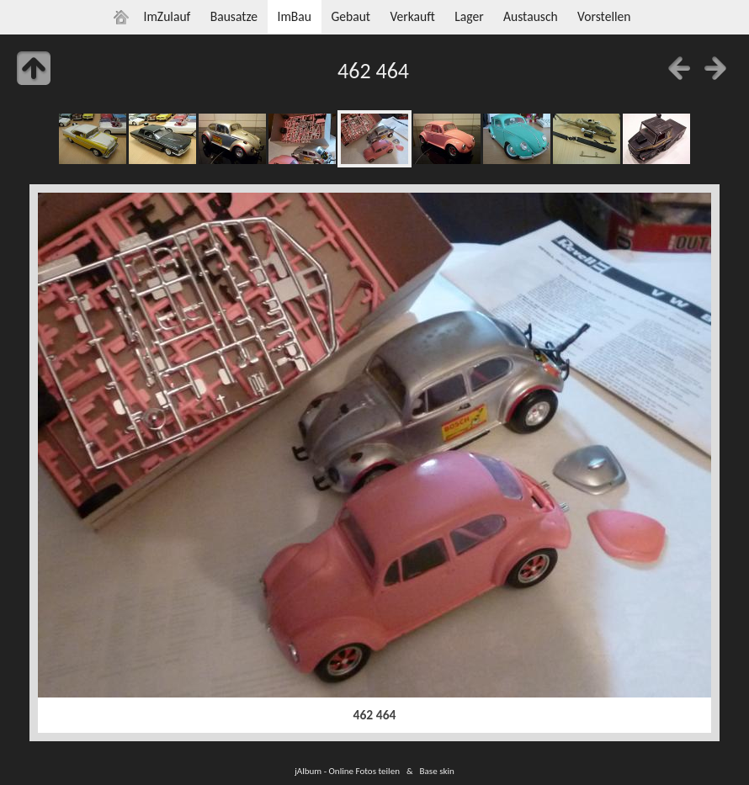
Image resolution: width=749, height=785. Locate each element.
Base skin (437, 771)
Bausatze (234, 16)
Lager (468, 16)
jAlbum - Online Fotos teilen (347, 771)
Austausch (530, 16)
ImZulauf (166, 16)
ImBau (294, 16)
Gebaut (350, 16)
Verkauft (412, 16)
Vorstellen (603, 16)
